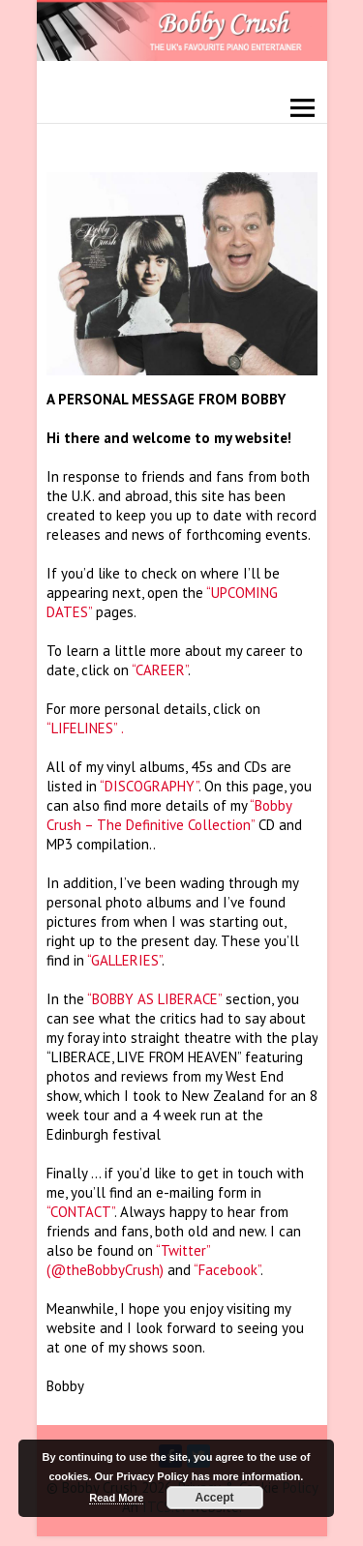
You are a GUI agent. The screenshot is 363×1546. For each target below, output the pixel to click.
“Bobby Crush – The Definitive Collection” (168, 815)
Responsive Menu (303, 109)
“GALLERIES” (124, 960)
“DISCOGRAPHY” (149, 786)
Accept (215, 1497)
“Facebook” (227, 1270)
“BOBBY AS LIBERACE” (154, 999)
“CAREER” (160, 670)
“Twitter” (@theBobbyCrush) (128, 1260)
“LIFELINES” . (85, 728)
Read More (116, 1497)
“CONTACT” (80, 1212)
